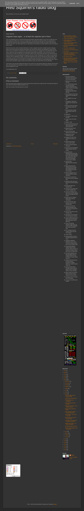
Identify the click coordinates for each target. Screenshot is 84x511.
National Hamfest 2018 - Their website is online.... (71, 406)
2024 (65, 370)
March (66, 433)
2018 (65, 379)
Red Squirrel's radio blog (31, 7)
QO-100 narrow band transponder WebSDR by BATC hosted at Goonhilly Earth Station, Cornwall (71, 59)
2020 (65, 376)
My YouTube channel (68, 56)
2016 (65, 440)
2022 (65, 372)
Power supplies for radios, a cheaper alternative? (70, 412)
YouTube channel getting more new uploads (71, 428)
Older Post (55, 143)
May (66, 393)
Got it (78, 3)
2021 (65, 374)
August (66, 388)
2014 (65, 444)
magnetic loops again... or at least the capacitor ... (70, 424)
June (66, 392)
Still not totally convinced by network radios (70, 418)
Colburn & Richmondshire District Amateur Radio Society (70, 43)
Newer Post (8, 143)
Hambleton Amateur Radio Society (71, 49)
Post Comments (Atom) (16, 146)
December (67, 381)
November (67, 383)
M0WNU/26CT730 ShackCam (69, 71)
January (67, 436)
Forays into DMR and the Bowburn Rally (70, 396)
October (67, 384)
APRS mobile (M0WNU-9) (69, 38)
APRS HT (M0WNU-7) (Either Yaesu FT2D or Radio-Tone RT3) (70, 36)
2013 (65, 446)
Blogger (55, 504)
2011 (65, 449)
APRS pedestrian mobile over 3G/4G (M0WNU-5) (70, 41)
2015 (65, 442)
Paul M (72, 455)
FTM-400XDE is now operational (69, 401)
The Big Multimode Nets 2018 (71, 426)
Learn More (72, 3)
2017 (65, 438)
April (66, 431)
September (67, 386)
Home (32, 143)
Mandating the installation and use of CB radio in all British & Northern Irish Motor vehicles (71, 54)
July (66, 390)
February (67, 434)
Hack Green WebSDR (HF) (69, 48)
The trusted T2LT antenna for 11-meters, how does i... (71, 421)
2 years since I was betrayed (71, 398)
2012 (65, 447)
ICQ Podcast (66, 51)
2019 (65, 377)
